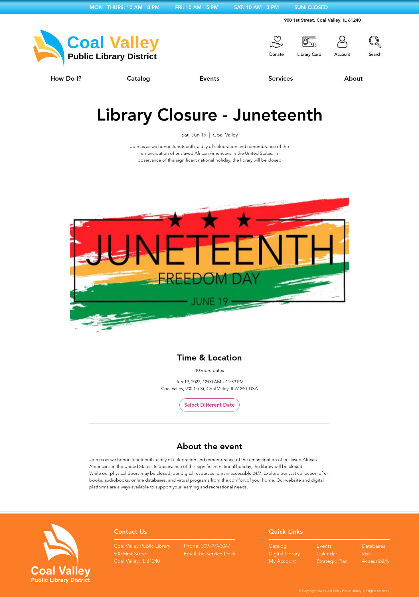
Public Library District (112, 56)
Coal (86, 42)
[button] (375, 42)
